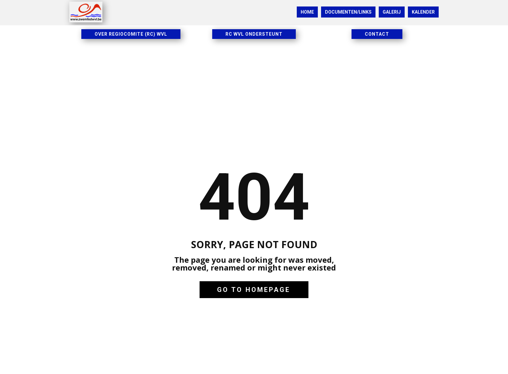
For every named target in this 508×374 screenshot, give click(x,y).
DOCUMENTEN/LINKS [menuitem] (348, 12)
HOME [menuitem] (307, 12)
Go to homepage (253, 290)
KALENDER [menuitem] (423, 12)
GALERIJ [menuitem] (392, 12)
